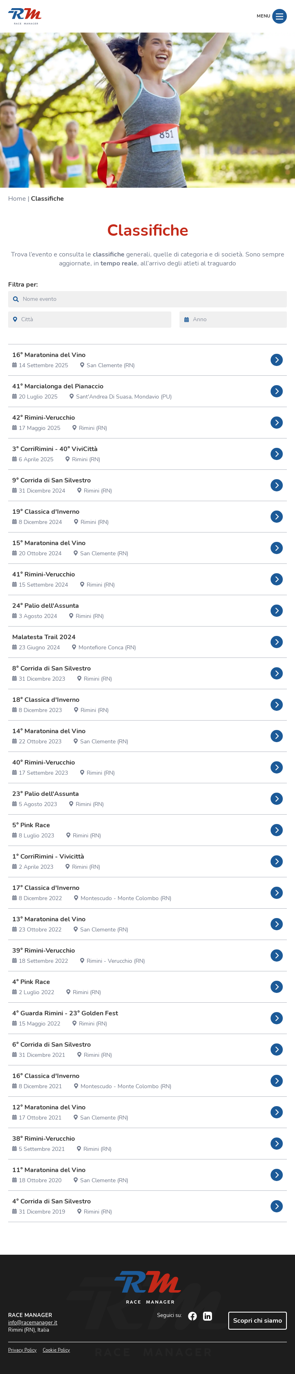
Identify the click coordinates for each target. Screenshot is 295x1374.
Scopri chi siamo (257, 1320)
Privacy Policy (22, 1350)
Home (17, 198)
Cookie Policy (56, 1350)
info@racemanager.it (32, 1322)
